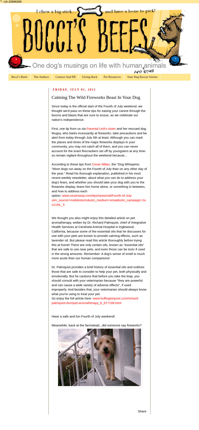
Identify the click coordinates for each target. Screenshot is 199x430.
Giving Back (89, 77)
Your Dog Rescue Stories (142, 77)
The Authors (41, 77)
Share (142, 411)
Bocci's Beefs (19, 77)
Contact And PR (65, 77)
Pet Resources (112, 77)
